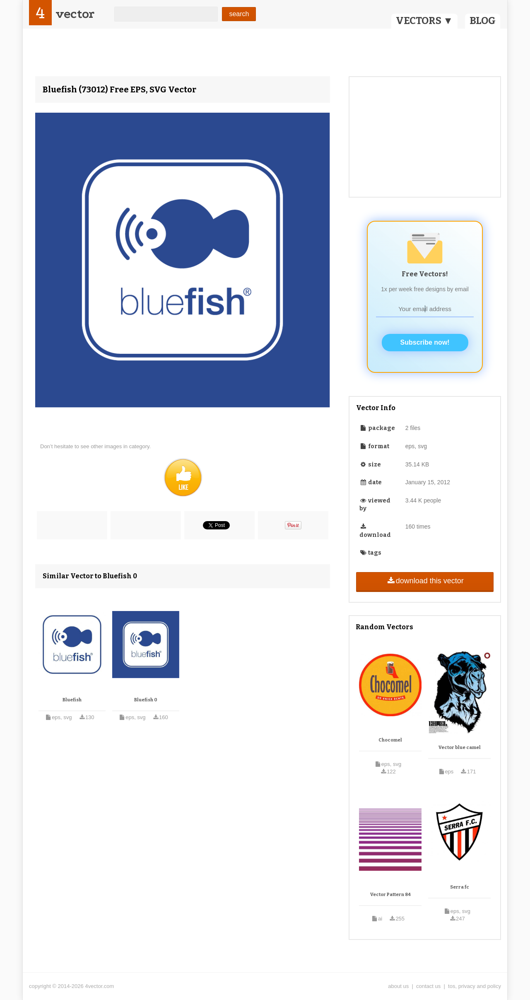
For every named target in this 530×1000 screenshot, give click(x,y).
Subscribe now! (425, 342)
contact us (428, 986)
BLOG (483, 21)
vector (74, 14)
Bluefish (72, 700)
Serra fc (459, 887)
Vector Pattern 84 (390, 894)
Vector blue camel (459, 747)
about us (398, 986)
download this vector (424, 581)
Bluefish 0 (145, 700)
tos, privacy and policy (474, 986)
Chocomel (390, 740)
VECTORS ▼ (424, 21)
